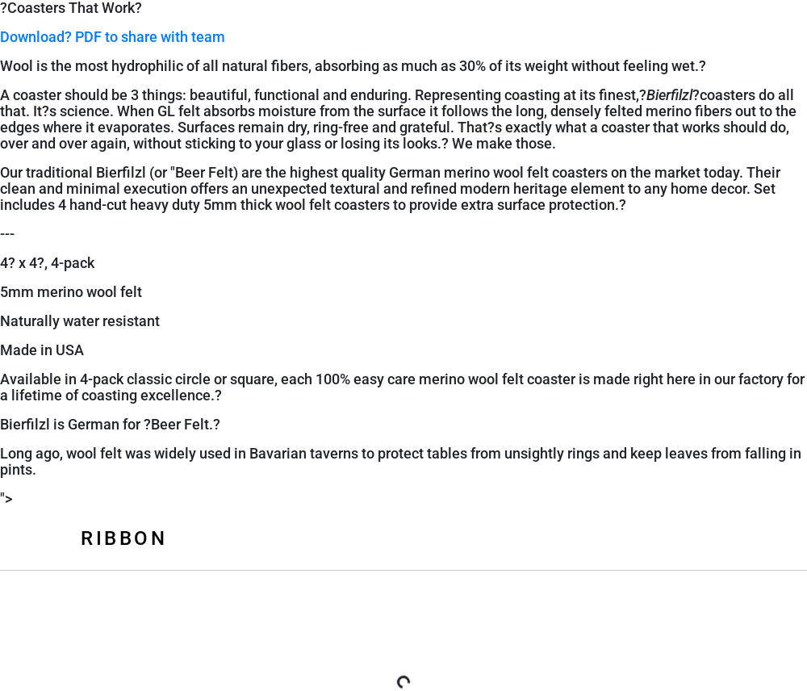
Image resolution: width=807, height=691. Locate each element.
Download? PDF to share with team (112, 36)
